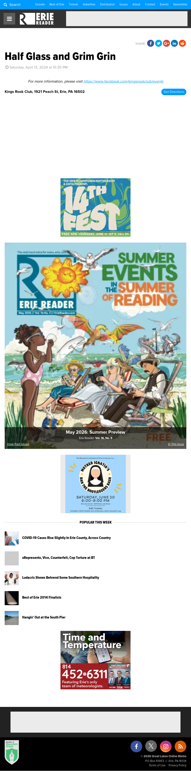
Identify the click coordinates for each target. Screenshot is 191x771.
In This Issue (176, 444)
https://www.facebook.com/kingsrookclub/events (123, 81)
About (136, 4)
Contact (150, 4)
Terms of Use (157, 765)
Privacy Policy (177, 765)
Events (164, 4)
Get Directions (174, 92)
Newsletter (180, 4)
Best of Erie (57, 4)
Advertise (89, 4)
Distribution (107, 4)
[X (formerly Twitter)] (151, 747)
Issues (124, 4)
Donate (40, 4)
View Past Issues (18, 444)
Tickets (73, 4)
